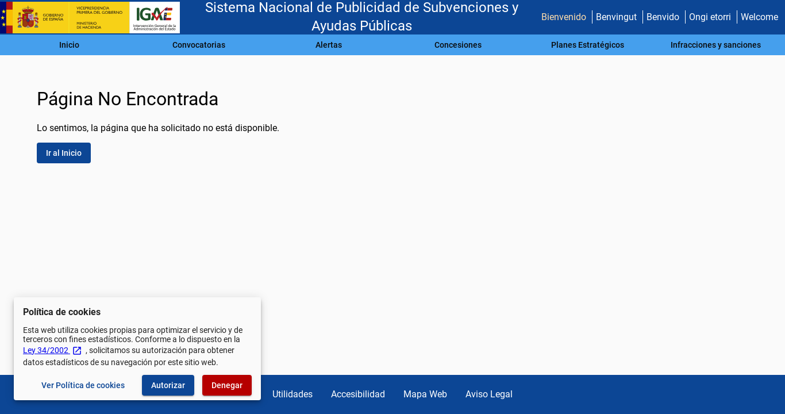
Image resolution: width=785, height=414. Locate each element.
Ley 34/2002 (52, 350)
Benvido (663, 17)
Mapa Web (425, 394)
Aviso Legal (489, 394)
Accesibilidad (358, 394)
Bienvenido (563, 17)
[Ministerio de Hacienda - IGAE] (95, 17)
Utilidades (292, 394)
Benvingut (616, 17)
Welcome (759, 17)
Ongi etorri (710, 17)
